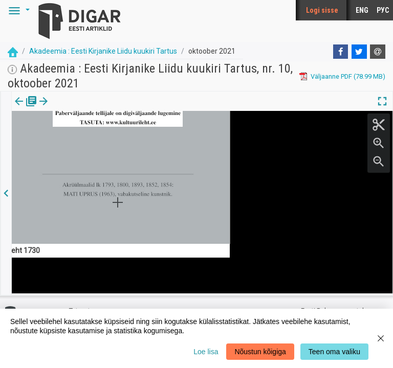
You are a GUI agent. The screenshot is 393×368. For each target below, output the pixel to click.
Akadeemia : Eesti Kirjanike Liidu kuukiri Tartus (103, 51)
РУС (383, 10)
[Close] (381, 338)
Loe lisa (205, 352)
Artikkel (71, 108)
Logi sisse (322, 10)
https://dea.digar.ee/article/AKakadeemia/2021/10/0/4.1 (95, 136)
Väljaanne (26, 108)
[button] (17, 10)
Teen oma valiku (334, 352)
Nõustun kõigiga (260, 352)
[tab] (26, 109)
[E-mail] (377, 51)
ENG (362, 10)
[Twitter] (359, 51)
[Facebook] (340, 51)
